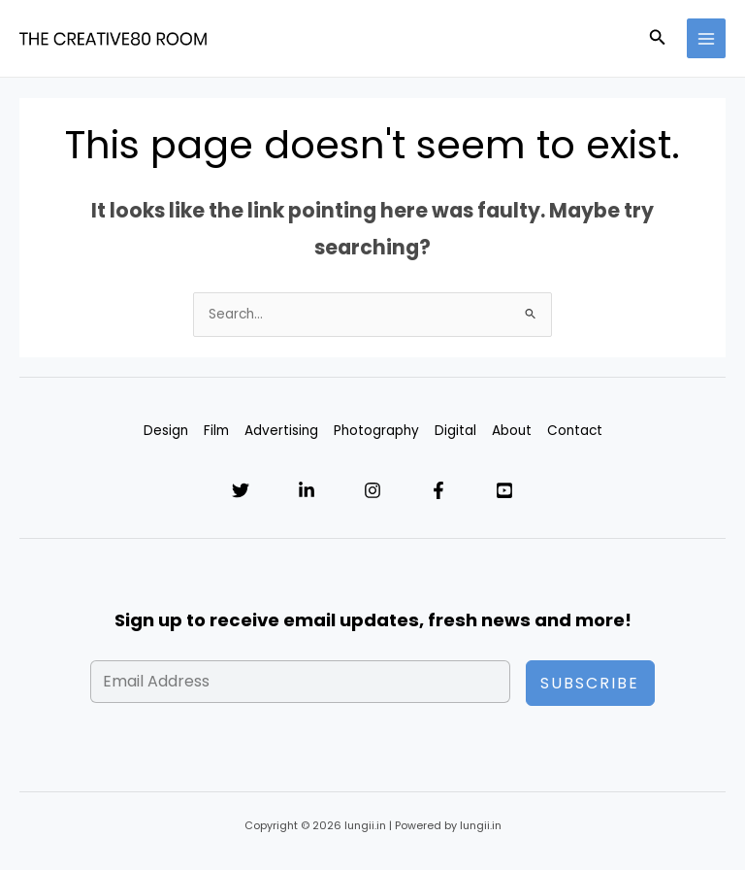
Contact (574, 430)
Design (166, 430)
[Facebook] (438, 490)
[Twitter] (240, 490)
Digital (455, 430)
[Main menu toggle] (707, 38)
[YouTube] (504, 490)
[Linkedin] (306, 490)
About (512, 430)
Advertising (281, 430)
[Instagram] (372, 490)
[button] (657, 38)
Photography (376, 430)
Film (216, 430)
